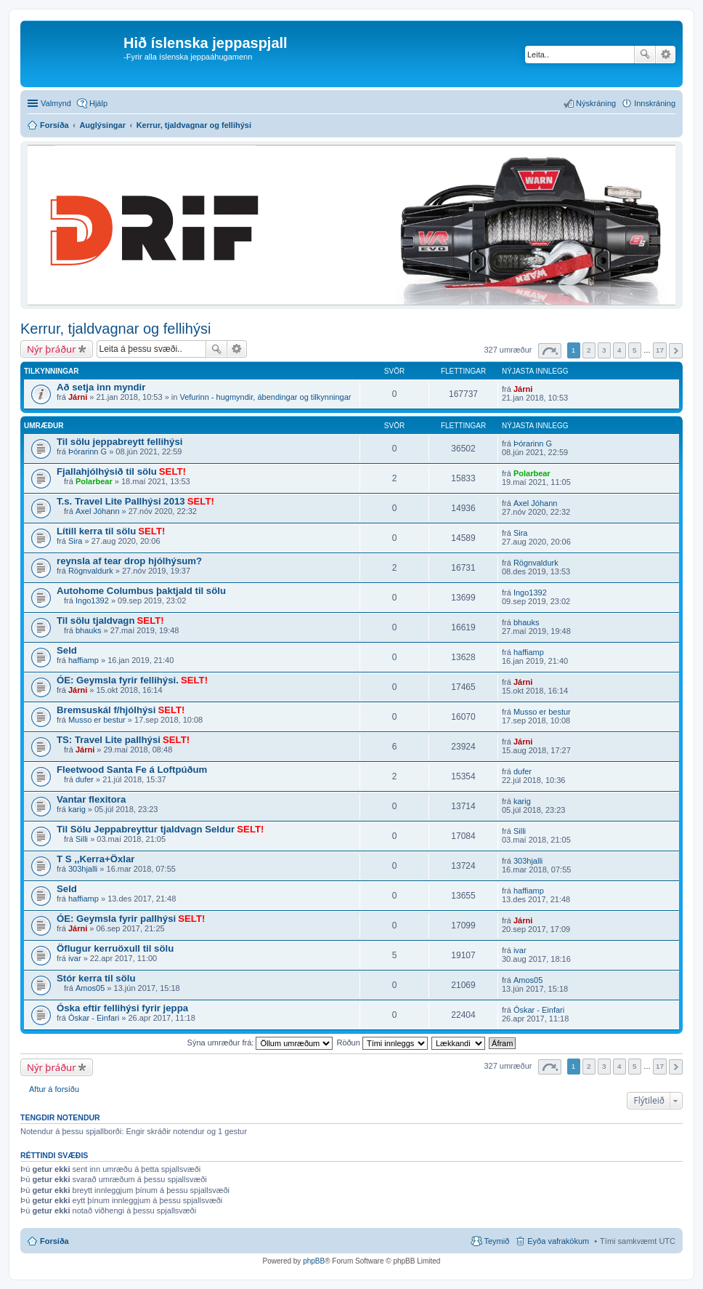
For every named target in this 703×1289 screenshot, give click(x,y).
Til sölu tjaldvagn (95, 620)
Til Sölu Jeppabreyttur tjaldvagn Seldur (146, 829)
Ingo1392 (92, 600)
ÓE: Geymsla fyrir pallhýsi (116, 918)
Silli (82, 839)
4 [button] (619, 350)
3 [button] (604, 350)
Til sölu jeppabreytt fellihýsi (119, 441)
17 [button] (660, 350)
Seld (67, 650)
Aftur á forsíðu (54, 1089)
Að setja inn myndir (101, 387)
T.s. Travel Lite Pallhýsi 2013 (121, 501)
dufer (85, 779)
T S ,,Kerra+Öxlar (95, 859)
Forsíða (54, 1241)
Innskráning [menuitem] (654, 103)
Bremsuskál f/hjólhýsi (106, 709)
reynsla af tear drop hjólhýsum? (129, 560)
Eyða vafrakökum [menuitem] (558, 1241)
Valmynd (56, 103)
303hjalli (82, 868)
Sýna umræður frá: (260, 1042)
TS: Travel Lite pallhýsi (108, 739)
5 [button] (635, 350)
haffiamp (83, 660)
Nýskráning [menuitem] (596, 103)
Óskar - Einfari (93, 1017)
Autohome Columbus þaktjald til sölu (141, 590)
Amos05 (90, 988)
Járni (77, 397)
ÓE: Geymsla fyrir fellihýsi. (118, 680)
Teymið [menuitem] (496, 1241)
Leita (645, 54)
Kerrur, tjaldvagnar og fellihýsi (115, 329)
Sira (75, 541)
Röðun (381, 1042)
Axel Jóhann (98, 511)
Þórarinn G (87, 451)
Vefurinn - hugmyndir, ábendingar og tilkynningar (265, 397)
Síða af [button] (549, 350)
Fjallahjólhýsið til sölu (107, 471)
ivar (74, 958)
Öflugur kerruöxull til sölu (115, 948)
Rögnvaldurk (90, 570)
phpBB (314, 1261)
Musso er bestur (97, 719)
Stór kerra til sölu (96, 978)
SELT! (172, 471)
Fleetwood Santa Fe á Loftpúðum (132, 769)
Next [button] (676, 350)
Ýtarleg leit (665, 54)
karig (77, 809)
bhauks (88, 630)
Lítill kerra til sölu (96, 531)
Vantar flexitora (91, 799)
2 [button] (589, 350)
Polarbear (94, 481)
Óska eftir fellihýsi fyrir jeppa (122, 1008)
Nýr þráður (51, 349)
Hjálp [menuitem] (98, 103)
